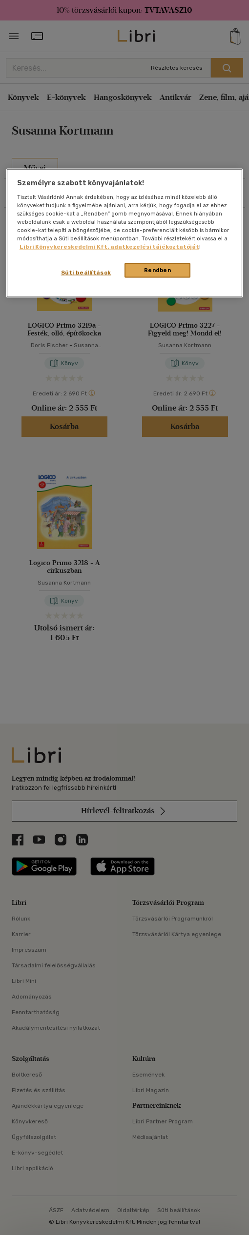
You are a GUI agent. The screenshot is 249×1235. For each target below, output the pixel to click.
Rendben (157, 270)
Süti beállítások (86, 272)
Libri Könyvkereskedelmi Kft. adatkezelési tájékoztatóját (109, 246)
